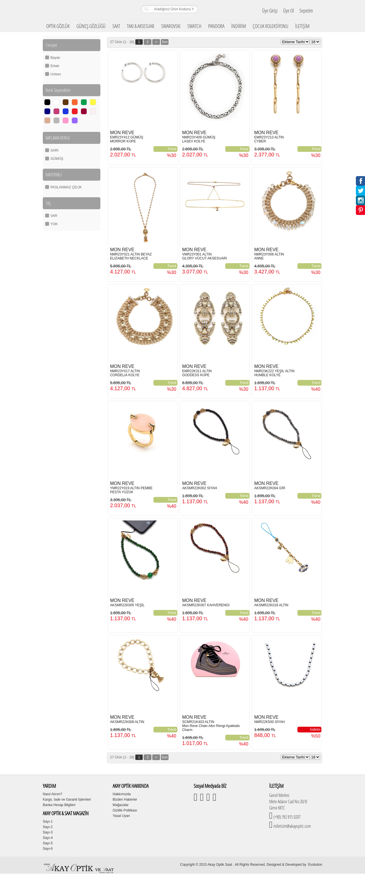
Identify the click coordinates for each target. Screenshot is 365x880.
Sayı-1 (48, 821)
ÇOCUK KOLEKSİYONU (270, 26)
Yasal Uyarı (121, 816)
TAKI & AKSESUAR (140, 26)
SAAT (116, 26)
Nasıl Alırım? (52, 794)
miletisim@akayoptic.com (292, 826)
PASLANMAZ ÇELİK (66, 187)
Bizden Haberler (125, 800)
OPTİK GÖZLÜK (58, 26)
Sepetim (306, 10)
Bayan (55, 58)
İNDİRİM (238, 26)
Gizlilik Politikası (125, 810)
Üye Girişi (269, 10)
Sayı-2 (48, 827)
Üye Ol (288, 10)
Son (165, 42)
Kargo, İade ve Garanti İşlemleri (67, 800)
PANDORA (216, 26)
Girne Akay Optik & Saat (79, 10)
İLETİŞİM (302, 26)
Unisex (55, 74)
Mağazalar (121, 805)
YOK (54, 224)
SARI (54, 150)
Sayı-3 (48, 832)
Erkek (54, 66)
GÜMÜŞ (56, 159)
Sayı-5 (48, 843)
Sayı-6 (48, 849)
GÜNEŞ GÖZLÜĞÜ (91, 26)
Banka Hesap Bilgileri (59, 805)
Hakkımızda (122, 794)
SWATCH (194, 26)
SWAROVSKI (171, 26)
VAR (53, 216)
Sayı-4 (48, 838)
